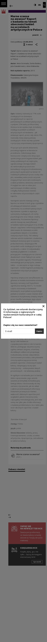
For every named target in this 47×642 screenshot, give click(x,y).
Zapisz (39, 331)
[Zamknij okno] (43, 306)
